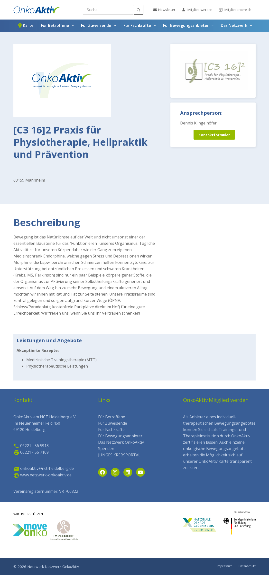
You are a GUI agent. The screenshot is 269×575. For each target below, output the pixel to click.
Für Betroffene (58, 26)
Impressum (224, 566)
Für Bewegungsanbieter (189, 26)
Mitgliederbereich (234, 10)
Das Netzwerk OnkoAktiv (121, 442)
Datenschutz (247, 566)
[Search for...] (108, 10)
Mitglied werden (196, 10)
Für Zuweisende (99, 26)
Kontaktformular (214, 134)
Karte (25, 26)
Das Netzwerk (237, 26)
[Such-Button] (138, 10)
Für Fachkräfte (140, 26)
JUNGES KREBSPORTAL (119, 455)
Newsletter (164, 9)
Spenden (106, 448)
